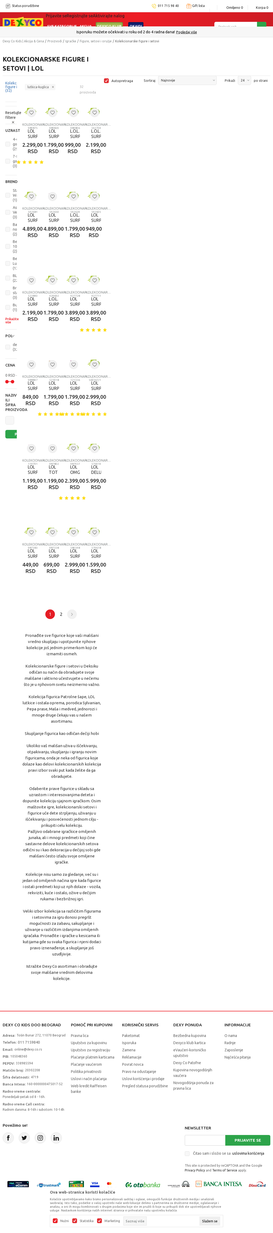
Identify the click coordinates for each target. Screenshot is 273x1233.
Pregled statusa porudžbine (145, 1086)
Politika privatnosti (86, 1071)
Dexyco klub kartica (189, 1043)
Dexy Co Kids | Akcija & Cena (23, 41)
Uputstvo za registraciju (90, 1050)
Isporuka (129, 1043)
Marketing (112, 1221)
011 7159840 (29, 1042)
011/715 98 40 (155, 32)
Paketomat (131, 1035)
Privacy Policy (195, 1170)
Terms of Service (224, 1170)
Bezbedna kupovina (189, 1035)
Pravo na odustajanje (139, 1071)
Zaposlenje (233, 1050)
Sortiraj (149, 80)
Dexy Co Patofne (187, 1063)
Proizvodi (54, 41)
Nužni (64, 1221)
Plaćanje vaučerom (86, 1064)
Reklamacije (132, 1057)
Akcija (85, 19)
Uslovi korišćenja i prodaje (143, 1079)
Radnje (230, 1043)
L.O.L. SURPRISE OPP (72, 136)
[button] (11, 130)
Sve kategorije (62, 19)
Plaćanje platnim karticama (92, 1057)
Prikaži (230, 80)
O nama (230, 1035)
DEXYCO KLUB (109, 19)
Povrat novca (132, 1064)
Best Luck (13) (17, 263)
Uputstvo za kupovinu (89, 1043)
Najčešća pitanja (237, 1057)
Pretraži (19, 434)
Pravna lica (80, 1035)
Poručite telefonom (125, 32)
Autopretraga (122, 81)
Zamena (128, 1050)
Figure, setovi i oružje (96, 41)
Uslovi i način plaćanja (89, 1079)
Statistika (87, 1221)
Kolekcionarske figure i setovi (35, 124)
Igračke (70, 41)
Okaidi (136, 19)
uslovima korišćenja (248, 1153)
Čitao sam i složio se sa (228, 1153)
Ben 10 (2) (16, 246)
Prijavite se (248, 1140)
